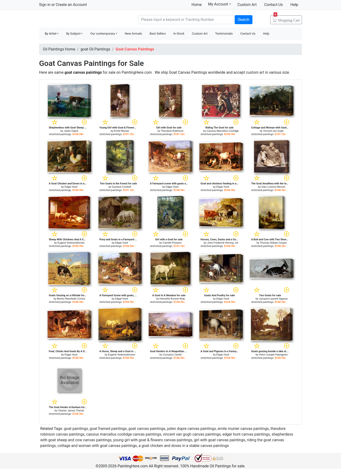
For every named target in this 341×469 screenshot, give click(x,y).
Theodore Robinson (172, 130)
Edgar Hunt (71, 186)
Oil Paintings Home (59, 49)
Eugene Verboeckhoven (71, 242)
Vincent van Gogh (273, 130)
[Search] (186, 19)
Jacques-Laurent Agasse (273, 298)
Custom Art (247, 4)
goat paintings (76, 428)
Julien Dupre (71, 130)
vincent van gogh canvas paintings (192, 434)
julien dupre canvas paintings (191, 428)
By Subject (73, 33)
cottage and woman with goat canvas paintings (97, 445)
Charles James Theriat (71, 410)
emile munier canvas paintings (243, 428)
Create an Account (71, 4)
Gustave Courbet (121, 186)
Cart (287, 18)
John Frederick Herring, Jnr (222, 242)
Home (197, 4)
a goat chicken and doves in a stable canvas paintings (184, 445)
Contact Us (273, 4)
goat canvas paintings (146, 428)
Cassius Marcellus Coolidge (223, 130)
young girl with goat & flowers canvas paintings (152, 440)
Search (243, 19)
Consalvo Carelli (172, 354)
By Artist (50, 33)
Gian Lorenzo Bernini (273, 186)
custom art (255, 72)
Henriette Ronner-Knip (172, 298)
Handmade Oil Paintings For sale (74, 19)
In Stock (178, 33)
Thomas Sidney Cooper (273, 242)
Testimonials (224, 33)
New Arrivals (133, 33)
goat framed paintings (108, 428)
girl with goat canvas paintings (219, 440)
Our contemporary (102, 33)
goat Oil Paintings (95, 49)
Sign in (44, 4)
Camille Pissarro (172, 242)
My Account (219, 4)
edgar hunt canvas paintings (246, 434)
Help (294, 4)
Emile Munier (121, 130)
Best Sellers (158, 33)
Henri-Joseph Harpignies (273, 354)
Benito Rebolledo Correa (71, 298)
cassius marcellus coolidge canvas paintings (123, 434)
